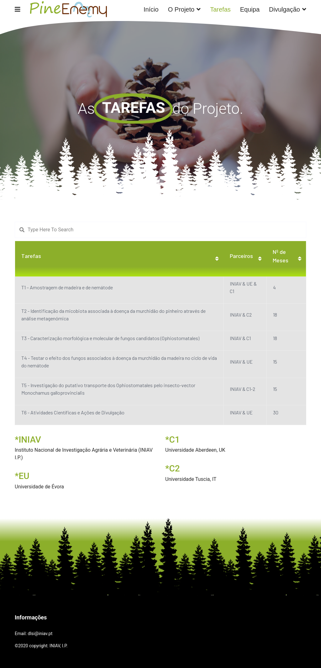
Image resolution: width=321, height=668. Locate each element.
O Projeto (181, 9)
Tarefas (220, 9)
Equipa (250, 9)
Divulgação (284, 9)
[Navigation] (17, 9)
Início (151, 9)
